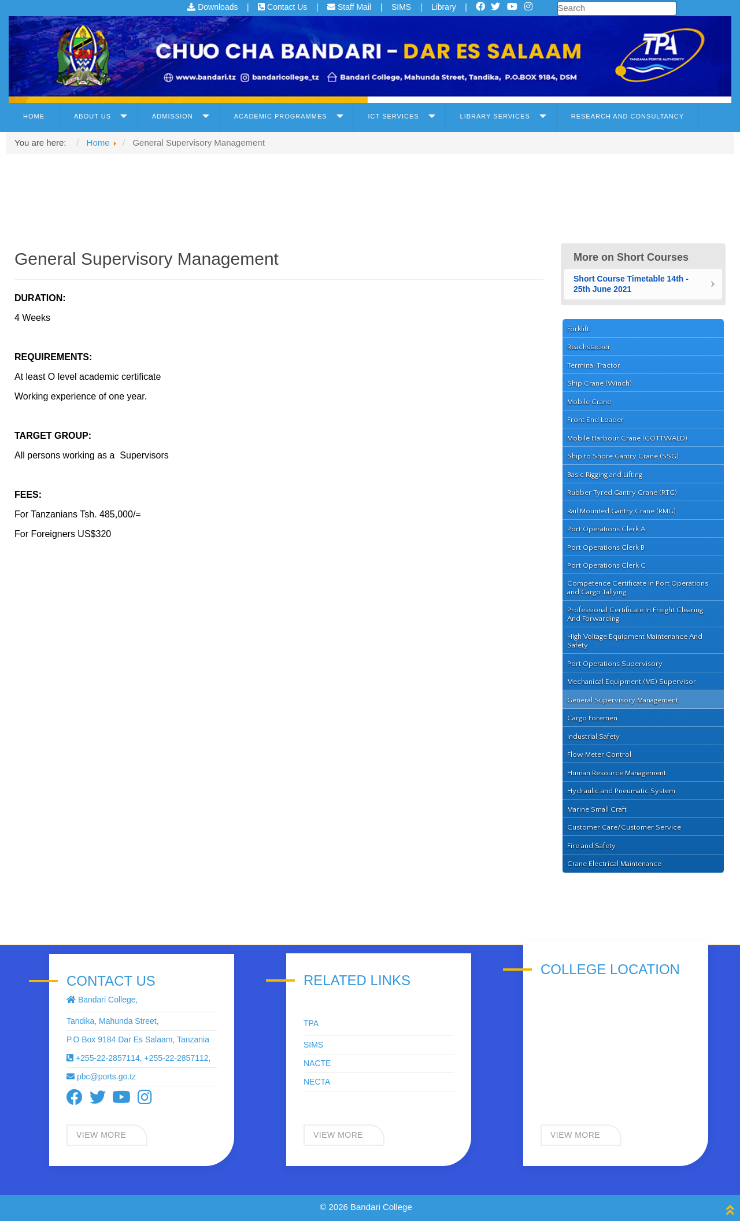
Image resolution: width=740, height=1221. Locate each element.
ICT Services (393, 116)
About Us (92, 116)
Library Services (495, 116)
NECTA (317, 1081)
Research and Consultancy (627, 116)
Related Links (357, 980)
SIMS (402, 7)
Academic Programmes (280, 116)
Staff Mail (350, 7)
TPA (311, 1023)
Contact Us (283, 7)
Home (34, 116)
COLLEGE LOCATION (610, 969)
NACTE (317, 1063)
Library (444, 7)
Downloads (213, 7)
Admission (172, 116)
